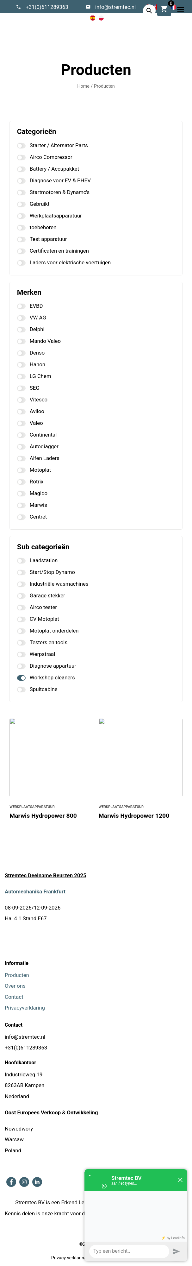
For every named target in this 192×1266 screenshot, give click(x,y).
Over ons (15, 986)
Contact (14, 997)
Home (83, 86)
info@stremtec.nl (115, 7)
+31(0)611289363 (47, 7)
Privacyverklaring (25, 1008)
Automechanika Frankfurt (35, 891)
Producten (104, 86)
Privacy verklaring (69, 1258)
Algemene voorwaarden (117, 1258)
